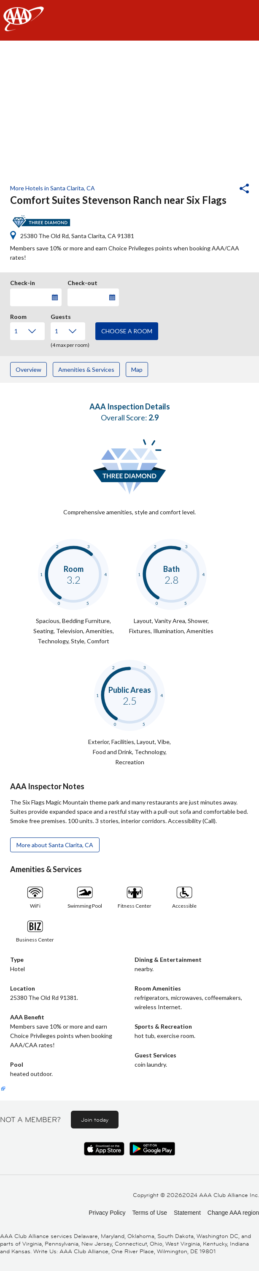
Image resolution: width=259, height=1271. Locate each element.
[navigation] (129, 20)
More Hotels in (52, 188)
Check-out (82, 281)
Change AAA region (233, 1212)
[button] (221, 189)
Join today (94, 1119)
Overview (28, 369)
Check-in (22, 281)
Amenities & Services (86, 369)
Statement (187, 1212)
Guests (61, 315)
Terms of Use (149, 1212)
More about (54, 844)
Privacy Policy (107, 1212)
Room (18, 315)
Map (137, 369)
